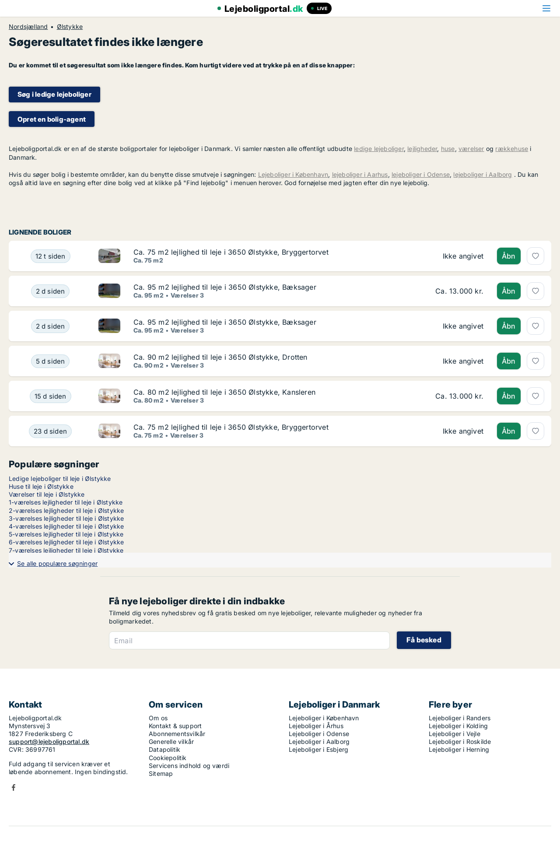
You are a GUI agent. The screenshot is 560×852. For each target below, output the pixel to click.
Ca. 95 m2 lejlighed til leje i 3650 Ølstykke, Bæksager (224, 287)
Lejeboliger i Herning (459, 749)
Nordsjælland (28, 26)
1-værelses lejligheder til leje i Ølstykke (65, 502)
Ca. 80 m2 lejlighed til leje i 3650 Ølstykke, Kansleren (224, 392)
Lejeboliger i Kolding (458, 725)
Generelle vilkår (171, 741)
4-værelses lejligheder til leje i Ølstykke (66, 526)
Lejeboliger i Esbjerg (318, 749)
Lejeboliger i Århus (316, 725)
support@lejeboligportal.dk (49, 741)
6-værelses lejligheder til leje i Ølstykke (66, 542)
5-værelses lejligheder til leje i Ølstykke (66, 534)
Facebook (13, 787)
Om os (158, 718)
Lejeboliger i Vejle (454, 733)
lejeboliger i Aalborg (482, 174)
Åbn (509, 256)
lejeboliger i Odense (421, 174)
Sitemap (161, 773)
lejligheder (422, 148)
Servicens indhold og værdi (189, 765)
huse (448, 148)
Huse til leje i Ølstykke (41, 486)
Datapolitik (164, 749)
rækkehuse (511, 148)
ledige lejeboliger (379, 148)
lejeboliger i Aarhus (360, 174)
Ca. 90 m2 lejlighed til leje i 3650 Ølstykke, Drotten (220, 357)
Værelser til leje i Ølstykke (47, 494)
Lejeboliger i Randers (459, 718)
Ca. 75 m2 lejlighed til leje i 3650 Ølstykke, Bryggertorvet (231, 252)
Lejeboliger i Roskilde (460, 741)
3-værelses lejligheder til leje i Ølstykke (66, 518)
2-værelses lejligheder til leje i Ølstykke (66, 510)
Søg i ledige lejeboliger (54, 94)
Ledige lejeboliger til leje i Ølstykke (60, 478)
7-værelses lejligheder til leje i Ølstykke (66, 550)
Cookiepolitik (168, 757)
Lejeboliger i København (293, 174)
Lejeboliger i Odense (319, 733)
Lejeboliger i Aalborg (319, 741)
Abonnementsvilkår (177, 733)
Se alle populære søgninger (57, 563)
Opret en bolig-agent (52, 119)
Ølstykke (70, 26)
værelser (471, 148)
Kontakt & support (175, 725)
